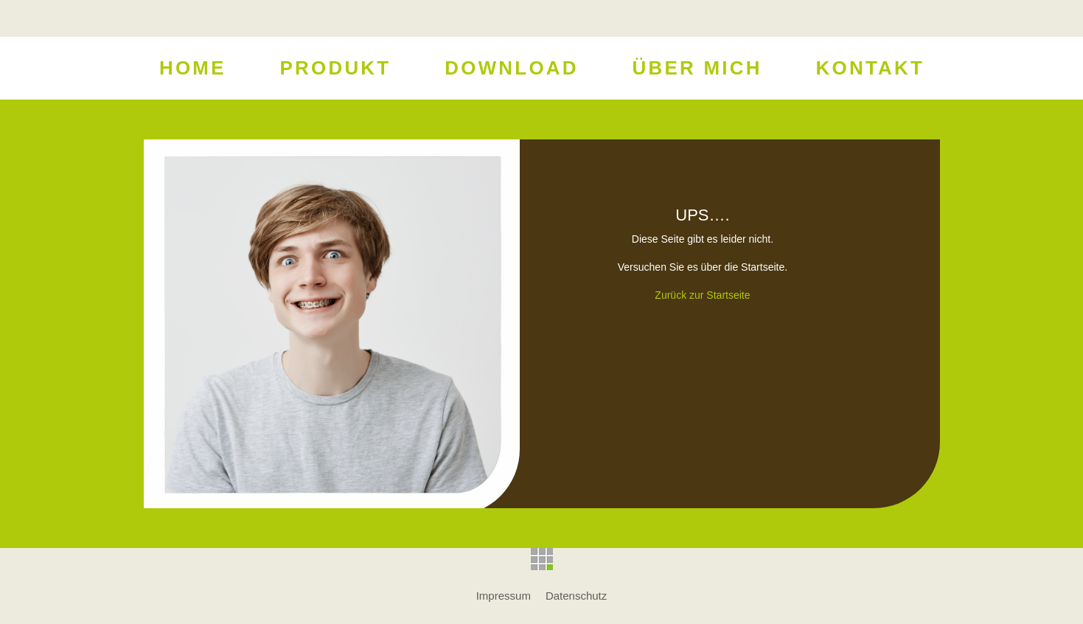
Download (511, 69)
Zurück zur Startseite (702, 295)
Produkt (335, 69)
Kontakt (869, 69)
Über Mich (697, 69)
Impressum (503, 595)
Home (192, 69)
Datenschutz (576, 595)
